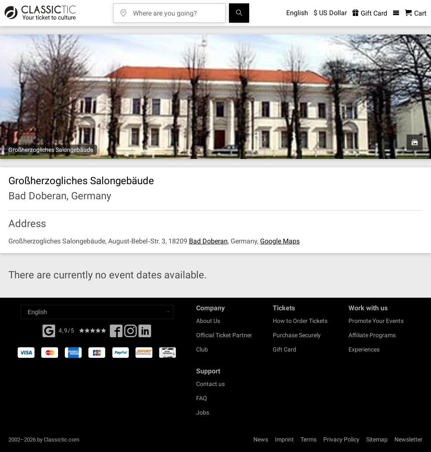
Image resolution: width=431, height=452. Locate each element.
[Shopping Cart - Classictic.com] (415, 13)
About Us (208, 320)
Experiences (364, 349)
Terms (309, 439)
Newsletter (408, 439)
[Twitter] (130, 333)
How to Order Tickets (300, 320)
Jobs (202, 412)
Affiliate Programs (372, 335)
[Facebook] (49, 330)
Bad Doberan (208, 241)
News (260, 439)
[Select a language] (97, 312)
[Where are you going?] (175, 10)
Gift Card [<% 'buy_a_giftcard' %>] (369, 13)
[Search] (239, 13)
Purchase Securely (297, 335)
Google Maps (280, 241)
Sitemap (377, 439)
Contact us (210, 384)
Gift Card (284, 349)
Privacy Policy (341, 439)
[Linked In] (144, 333)
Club (202, 349)
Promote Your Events (376, 320)
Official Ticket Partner (224, 335)
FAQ (201, 398)
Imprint (284, 439)
